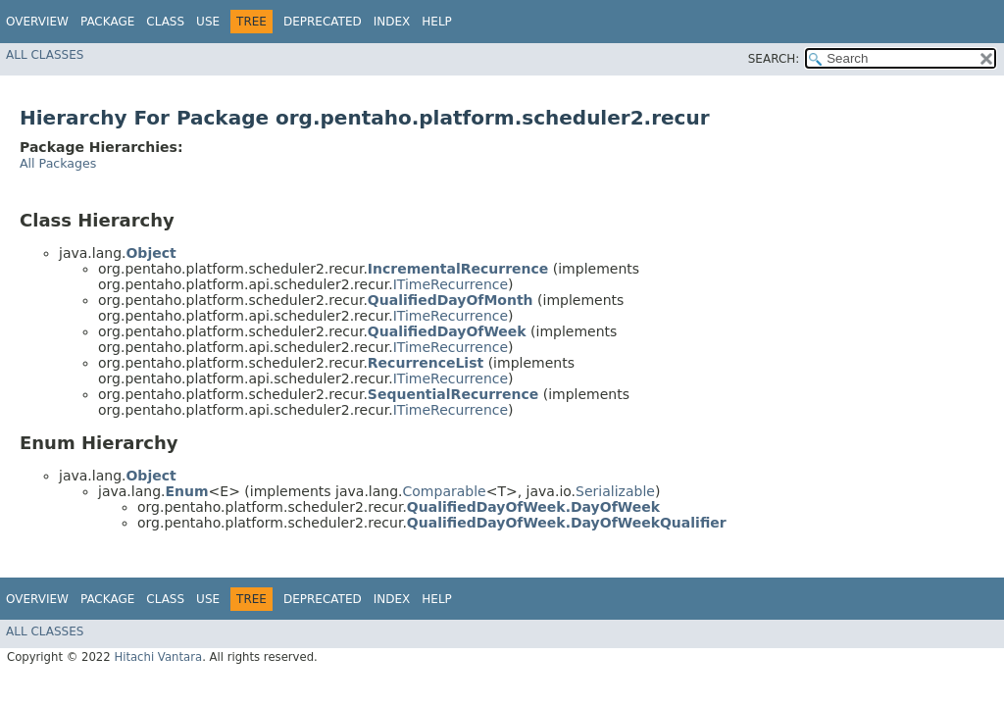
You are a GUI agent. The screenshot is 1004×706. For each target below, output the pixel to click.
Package (107, 21)
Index (392, 21)
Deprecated (322, 21)
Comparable (444, 491)
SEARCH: (774, 59)
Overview (37, 21)
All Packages (58, 163)
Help (437, 21)
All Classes (44, 55)
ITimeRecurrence (450, 284)
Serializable (615, 491)
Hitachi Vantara (158, 657)
